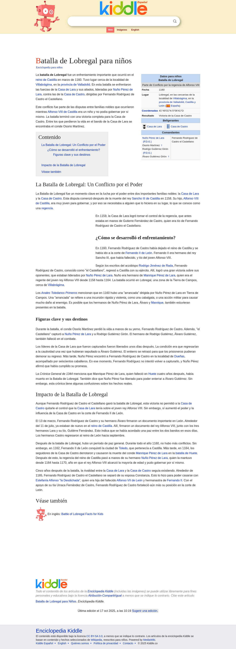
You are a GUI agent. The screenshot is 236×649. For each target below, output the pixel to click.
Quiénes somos (80, 643)
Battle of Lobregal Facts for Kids (82, 514)
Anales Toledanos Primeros (59, 292)
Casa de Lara (154, 126)
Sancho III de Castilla (146, 198)
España (175, 105)
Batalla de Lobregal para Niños (56, 601)
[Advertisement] (118, 44)
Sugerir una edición (144, 610)
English (135, 30)
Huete (152, 373)
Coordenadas (150, 110)
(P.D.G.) (147, 141)
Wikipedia (96, 639)
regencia (47, 208)
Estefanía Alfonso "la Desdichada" (58, 480)
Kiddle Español (44, 643)
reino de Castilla (46, 79)
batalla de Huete (186, 453)
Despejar (167, 21)
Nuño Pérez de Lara (153, 138)
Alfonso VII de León (130, 480)
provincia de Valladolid (171, 102)
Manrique (157, 302)
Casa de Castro (179, 126)
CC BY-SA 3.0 (94, 636)
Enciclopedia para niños (49, 67)
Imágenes (122, 30)
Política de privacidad (106, 643)
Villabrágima (180, 98)
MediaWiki (149, 639)
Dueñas (179, 356)
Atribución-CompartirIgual (105, 595)
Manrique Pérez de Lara (159, 275)
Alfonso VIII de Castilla (62, 111)
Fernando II (174, 480)
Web (110, 30)
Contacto (128, 643)
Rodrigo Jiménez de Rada (156, 265)
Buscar (174, 21)
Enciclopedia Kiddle (100, 591)
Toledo (123, 448)
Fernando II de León (139, 252)
